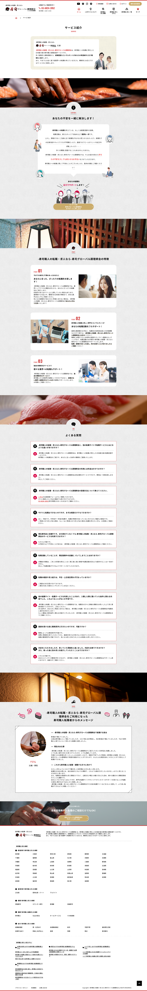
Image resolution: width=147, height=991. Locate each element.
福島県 (17, 869)
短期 (68, 931)
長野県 (69, 861)
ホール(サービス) (55, 915)
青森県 (35, 873)
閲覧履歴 (99, 3)
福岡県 (35, 858)
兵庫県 (104, 858)
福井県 (35, 881)
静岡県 (87, 854)
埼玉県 (35, 861)
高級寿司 (70, 904)
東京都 (17, 854)
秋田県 (87, 869)
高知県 (17, 881)
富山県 (52, 858)
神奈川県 (53, 854)
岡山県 (52, 873)
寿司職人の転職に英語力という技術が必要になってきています (29, 955)
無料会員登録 (135, 3)
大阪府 (35, 854)
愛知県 (69, 854)
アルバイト (53, 892)
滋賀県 (87, 873)
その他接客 (70, 915)
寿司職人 (18, 915)
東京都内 (105, 931)
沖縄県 (17, 861)
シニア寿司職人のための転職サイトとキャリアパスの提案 (96, 952)
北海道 (104, 854)
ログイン (123, 3)
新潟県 (69, 865)
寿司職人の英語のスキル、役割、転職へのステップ (63, 955)
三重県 (87, 861)
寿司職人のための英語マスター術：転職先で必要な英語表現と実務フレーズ (63, 951)
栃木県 (35, 865)
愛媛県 (104, 873)
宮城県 (35, 869)
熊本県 (87, 877)
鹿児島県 (70, 877)
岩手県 (17, 873)
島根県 (87, 881)
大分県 (35, 877)
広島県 (104, 865)
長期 (51, 931)
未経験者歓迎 (54, 927)
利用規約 (33, 987)
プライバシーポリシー (21, 987)
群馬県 (104, 861)
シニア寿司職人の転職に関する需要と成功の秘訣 (96, 956)
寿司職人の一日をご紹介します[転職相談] (27, 952)
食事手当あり (19, 931)
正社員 (17, 892)
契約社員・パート (38, 892)
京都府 (87, 858)
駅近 (86, 931)
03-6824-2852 (47, 8)
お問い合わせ (111, 3)
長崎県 (104, 869)
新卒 (68, 927)
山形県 (69, 869)
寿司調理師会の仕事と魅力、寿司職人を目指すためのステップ (29, 969)
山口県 (52, 869)
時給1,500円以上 (38, 931)
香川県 (69, 881)
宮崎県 (52, 877)
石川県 (69, 858)
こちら (40, 497)
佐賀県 (104, 877)
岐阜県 (52, 865)
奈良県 (17, 877)
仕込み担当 (36, 915)
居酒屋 (52, 904)
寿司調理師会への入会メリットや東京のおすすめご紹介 (29, 978)
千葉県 (17, 858)
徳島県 (52, 881)
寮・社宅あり (37, 927)
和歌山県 (70, 873)
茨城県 (17, 865)
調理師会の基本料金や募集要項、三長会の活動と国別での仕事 (29, 974)
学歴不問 (87, 927)
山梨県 (52, 861)
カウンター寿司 (37, 904)
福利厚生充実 (106, 927)
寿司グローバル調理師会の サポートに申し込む (73, 818)
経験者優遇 (18, 927)
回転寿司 (18, 904)
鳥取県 (87, 865)
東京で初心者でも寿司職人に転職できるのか (28, 958)
